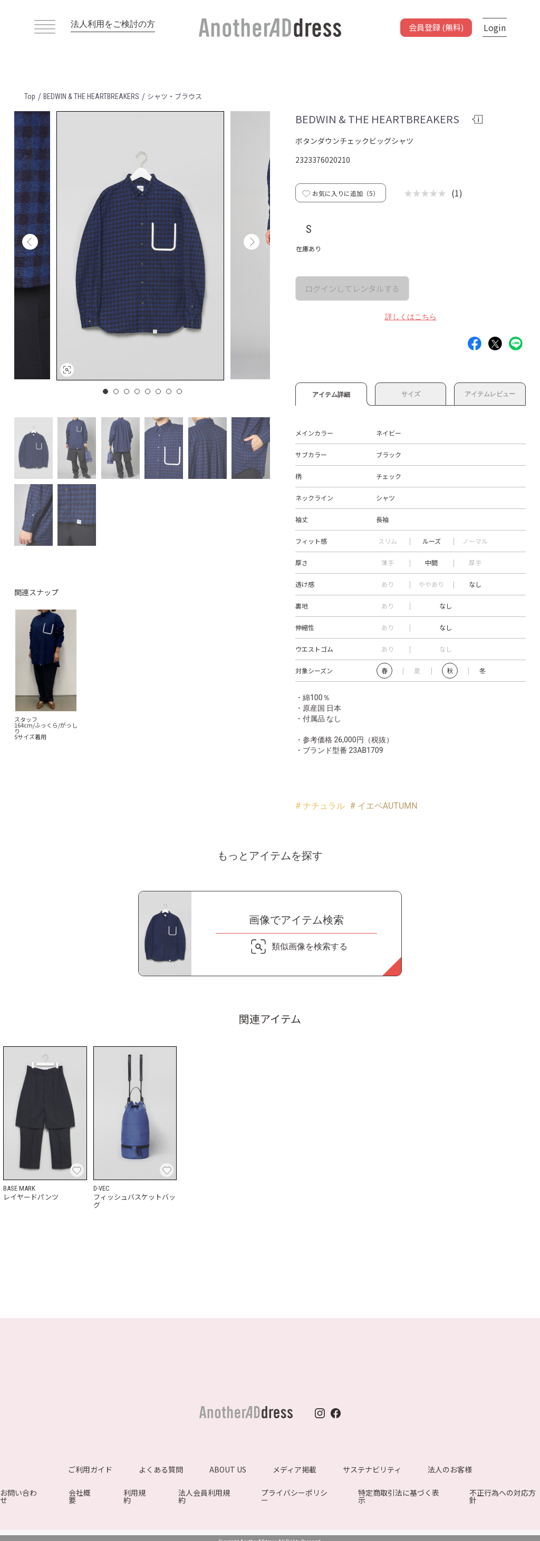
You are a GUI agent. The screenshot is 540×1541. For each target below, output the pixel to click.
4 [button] (137, 391)
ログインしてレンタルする (352, 288)
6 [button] (159, 391)
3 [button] (127, 391)
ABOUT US (227, 1469)
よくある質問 (161, 1469)
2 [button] (116, 391)
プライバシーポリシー (294, 1496)
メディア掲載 (294, 1469)
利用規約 (134, 1496)
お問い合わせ (18, 1496)
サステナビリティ (372, 1469)
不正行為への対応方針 (502, 1496)
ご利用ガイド (90, 1469)
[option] (140, 245)
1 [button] (106, 391)
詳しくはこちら (411, 316)
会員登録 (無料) (436, 27)
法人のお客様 (450, 1469)
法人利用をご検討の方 (113, 23)
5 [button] (148, 391)
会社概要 (80, 1496)
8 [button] (180, 391)
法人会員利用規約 (204, 1496)
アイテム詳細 (331, 393)
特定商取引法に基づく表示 (398, 1496)
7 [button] (169, 391)
